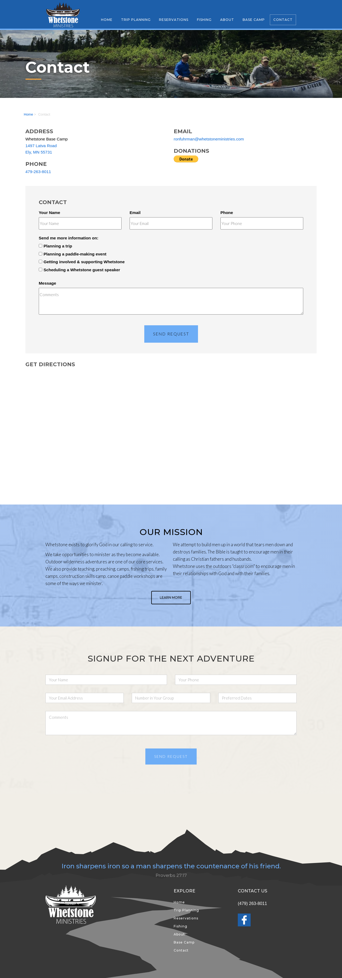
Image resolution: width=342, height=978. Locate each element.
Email (135, 212)
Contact (283, 20)
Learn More (171, 597)
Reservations (173, 20)
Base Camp (254, 20)
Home (106, 20)
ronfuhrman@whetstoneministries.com (209, 139)
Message (47, 283)
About (227, 20)
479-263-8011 (38, 171)
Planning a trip (55, 246)
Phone (226, 212)
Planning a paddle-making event (72, 254)
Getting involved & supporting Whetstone (82, 261)
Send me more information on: (68, 238)
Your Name (49, 212)
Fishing (204, 20)
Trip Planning (136, 20)
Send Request (171, 333)
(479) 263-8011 (252, 903)
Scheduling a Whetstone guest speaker (79, 270)
